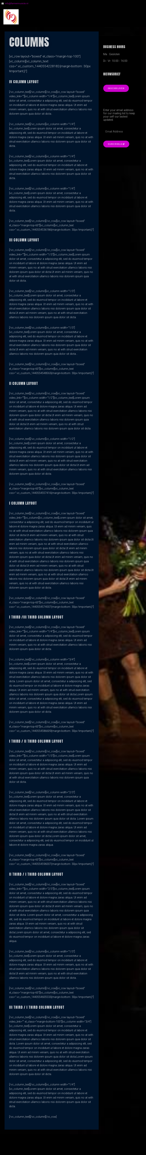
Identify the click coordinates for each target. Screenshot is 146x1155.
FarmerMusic (43, 17)
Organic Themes (80, 1146)
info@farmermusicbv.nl (16, 3)
